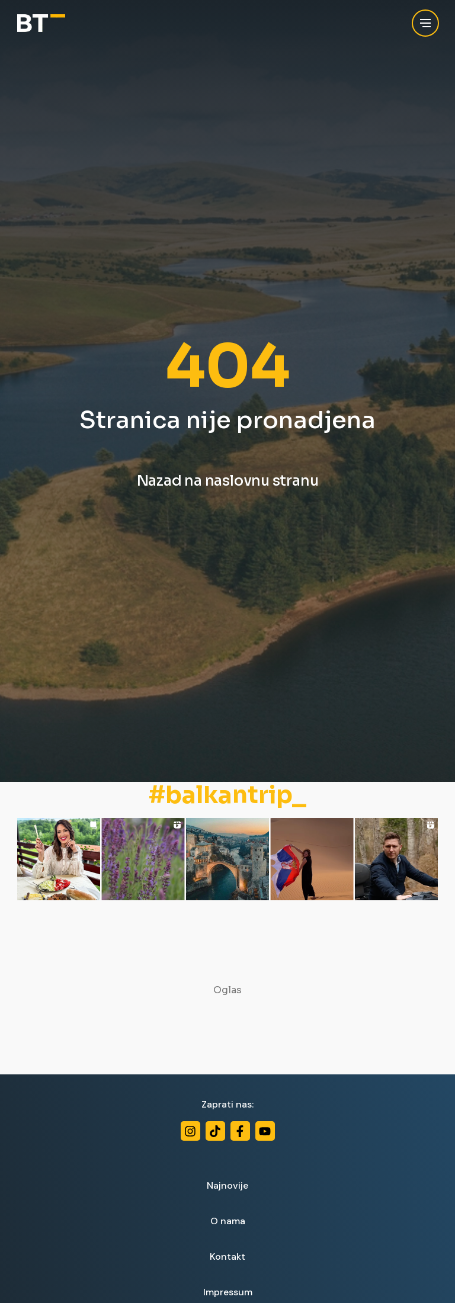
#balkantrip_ (227, 795)
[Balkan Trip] (41, 23)
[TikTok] (215, 1131)
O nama (227, 1221)
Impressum (227, 1292)
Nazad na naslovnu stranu (228, 481)
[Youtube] (265, 1131)
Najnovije (227, 1185)
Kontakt (227, 1256)
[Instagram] (190, 1131)
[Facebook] (240, 1131)
